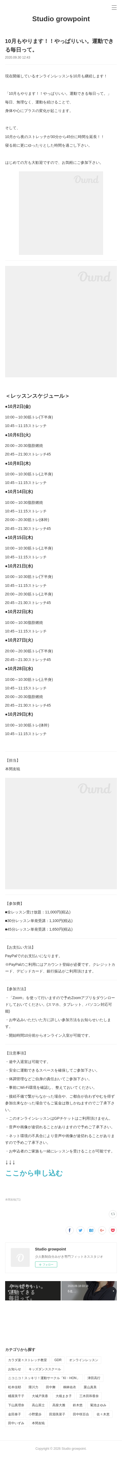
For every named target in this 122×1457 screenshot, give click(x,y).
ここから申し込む (34, 1173)
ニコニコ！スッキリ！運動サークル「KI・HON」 (44, 1378)
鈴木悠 (78, 1405)
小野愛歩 (35, 1414)
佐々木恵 (103, 1414)
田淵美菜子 (57, 1414)
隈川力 (33, 1387)
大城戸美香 (40, 1396)
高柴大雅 (58, 1405)
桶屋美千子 (16, 1396)
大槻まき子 (64, 1396)
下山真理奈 (16, 1405)
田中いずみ (16, 1423)
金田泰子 (14, 1414)
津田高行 (93, 1378)
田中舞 (51, 1387)
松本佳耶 (14, 1387)
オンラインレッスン (83, 1360)
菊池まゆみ (98, 1405)
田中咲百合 (81, 1414)
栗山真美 (90, 1387)
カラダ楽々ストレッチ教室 (27, 1360)
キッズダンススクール (45, 1369)
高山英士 (38, 1405)
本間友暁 (38, 1423)
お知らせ (14, 1369)
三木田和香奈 (89, 1396)
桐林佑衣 (69, 1387)
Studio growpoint (61, 19)
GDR (58, 1360)
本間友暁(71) (13, 1199)
